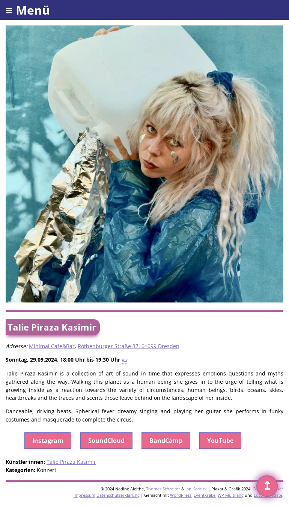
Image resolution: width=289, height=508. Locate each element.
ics (124, 359)
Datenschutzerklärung (118, 495)
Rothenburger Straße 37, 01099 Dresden (128, 346)
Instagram (47, 440)
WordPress (180, 495)
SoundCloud (106, 440)
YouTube (220, 440)
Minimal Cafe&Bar (52, 346)
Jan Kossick (196, 489)
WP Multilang (231, 495)
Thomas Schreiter (163, 489)
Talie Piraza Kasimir (71, 461)
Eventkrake (204, 495)
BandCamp (165, 440)
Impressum (84, 495)
